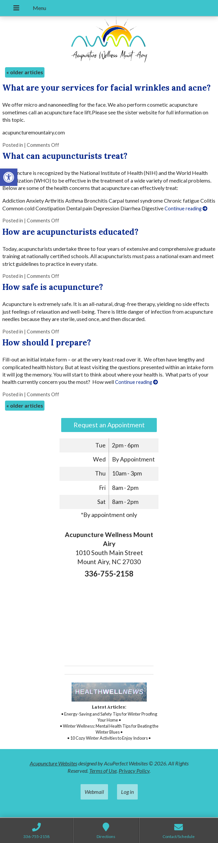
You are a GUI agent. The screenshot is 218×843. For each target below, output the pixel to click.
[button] (8, 177)
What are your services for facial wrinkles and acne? (106, 88)
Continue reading (186, 208)
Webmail (94, 791)
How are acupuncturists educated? (70, 232)
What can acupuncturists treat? (64, 156)
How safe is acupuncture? (52, 287)
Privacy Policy (134, 770)
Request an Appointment (109, 425)
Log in (127, 791)
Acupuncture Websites (53, 763)
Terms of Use (103, 770)
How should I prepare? (46, 342)
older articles (24, 72)
